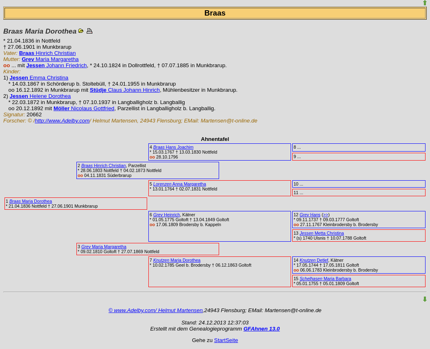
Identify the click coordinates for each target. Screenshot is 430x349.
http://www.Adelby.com (62, 121)
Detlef (314, 260)
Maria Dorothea (30, 201)
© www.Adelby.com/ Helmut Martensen (156, 310)
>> (325, 214)
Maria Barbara (325, 278)
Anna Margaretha (179, 183)
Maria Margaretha (50, 59)
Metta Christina (322, 233)
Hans (310, 214)
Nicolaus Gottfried (84, 108)
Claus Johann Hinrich (125, 90)
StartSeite (226, 340)
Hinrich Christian (47, 53)
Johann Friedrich (56, 65)
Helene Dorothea (40, 96)
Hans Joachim (173, 147)
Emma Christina (39, 78)
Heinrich (166, 214)
